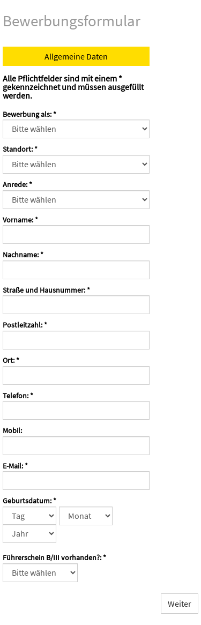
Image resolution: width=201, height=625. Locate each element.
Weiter (179, 603)
